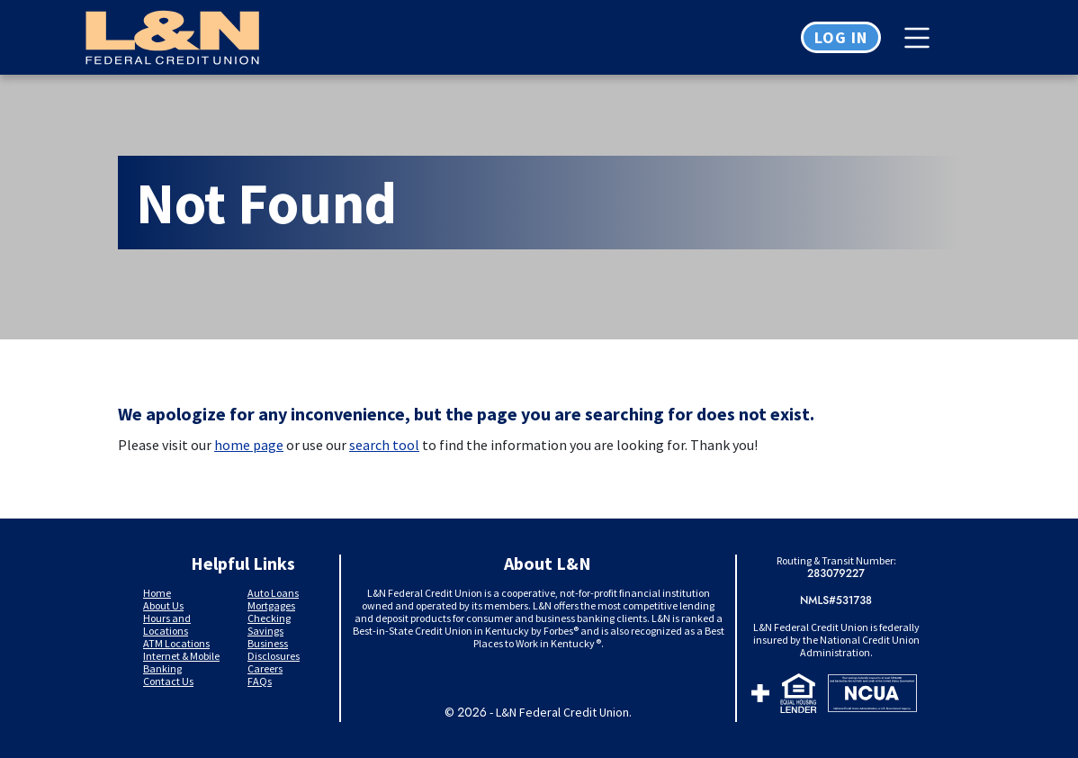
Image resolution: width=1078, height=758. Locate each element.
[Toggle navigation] (921, 38)
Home (157, 593)
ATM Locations (176, 643)
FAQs (259, 681)
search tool (384, 445)
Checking (269, 618)
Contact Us (168, 681)
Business (267, 643)
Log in (840, 37)
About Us (163, 605)
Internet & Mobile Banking (181, 662)
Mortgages (271, 605)
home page (248, 445)
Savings (265, 630)
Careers (265, 668)
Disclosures (273, 656)
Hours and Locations (167, 624)
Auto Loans (273, 593)
